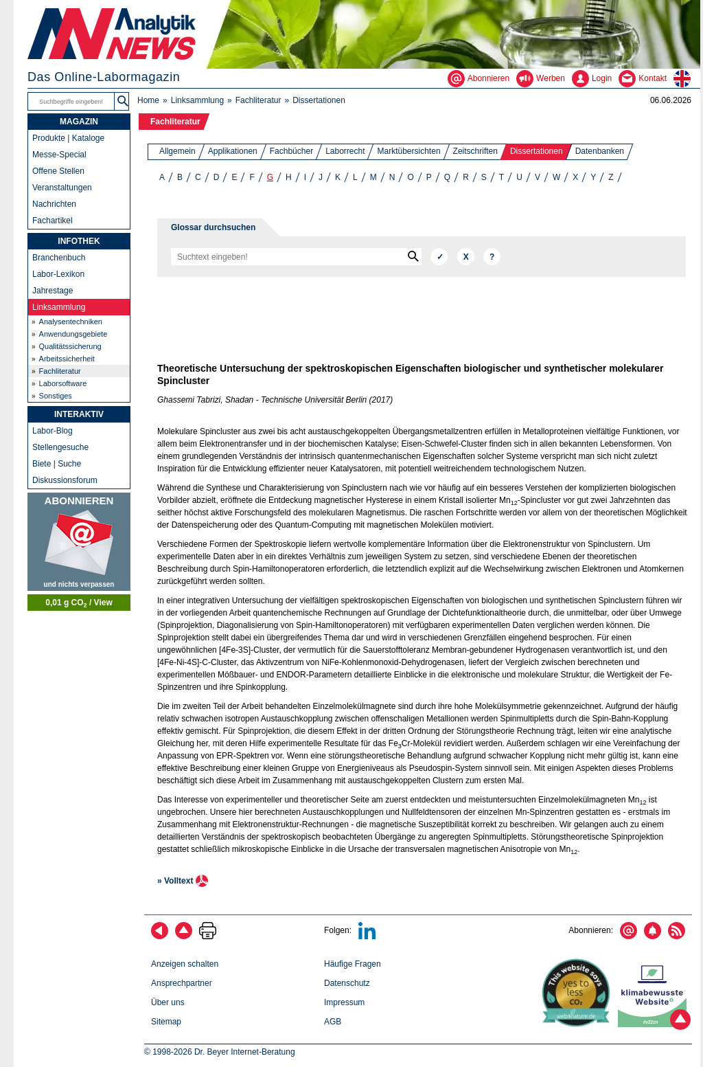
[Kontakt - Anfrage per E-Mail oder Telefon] (646, 78)
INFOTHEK (79, 241)
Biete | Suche (56, 464)
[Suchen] (439, 256)
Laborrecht (345, 151)
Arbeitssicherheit (67, 359)
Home (148, 100)
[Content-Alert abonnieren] (652, 936)
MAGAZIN (79, 121)
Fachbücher (291, 151)
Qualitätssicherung (70, 346)
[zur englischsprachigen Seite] (686, 78)
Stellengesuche (60, 447)
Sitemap (166, 1021)
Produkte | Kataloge (68, 138)
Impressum (344, 1002)
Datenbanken (599, 151)
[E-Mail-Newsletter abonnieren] (628, 936)
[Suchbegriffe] (71, 101)
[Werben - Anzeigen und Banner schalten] (544, 78)
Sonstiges (55, 396)
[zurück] (159, 936)
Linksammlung (197, 100)
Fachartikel (52, 220)
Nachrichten (54, 204)
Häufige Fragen (352, 964)
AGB (332, 1021)
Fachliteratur (258, 100)
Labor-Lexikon (58, 274)
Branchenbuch (58, 257)
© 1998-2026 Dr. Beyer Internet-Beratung (219, 1052)
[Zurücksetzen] (465, 256)
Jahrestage (52, 290)
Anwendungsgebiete (73, 334)
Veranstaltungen (62, 187)
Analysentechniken (70, 321)
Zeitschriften (475, 151)
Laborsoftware (63, 383)
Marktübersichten (409, 151)
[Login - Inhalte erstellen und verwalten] (595, 78)
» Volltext (175, 881)
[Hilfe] (491, 256)
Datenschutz (347, 983)
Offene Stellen (58, 171)
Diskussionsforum (64, 480)
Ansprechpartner (181, 983)
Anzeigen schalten (184, 964)
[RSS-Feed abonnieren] (676, 936)
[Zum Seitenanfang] (183, 936)
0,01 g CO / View (79, 603)
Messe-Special (59, 154)
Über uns (168, 1002)
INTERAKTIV (79, 414)
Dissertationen (536, 151)
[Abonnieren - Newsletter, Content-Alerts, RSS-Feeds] (482, 78)
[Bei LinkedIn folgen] (367, 936)
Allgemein (177, 151)
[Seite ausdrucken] (207, 936)
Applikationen (232, 151)
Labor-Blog (52, 431)
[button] (122, 101)
